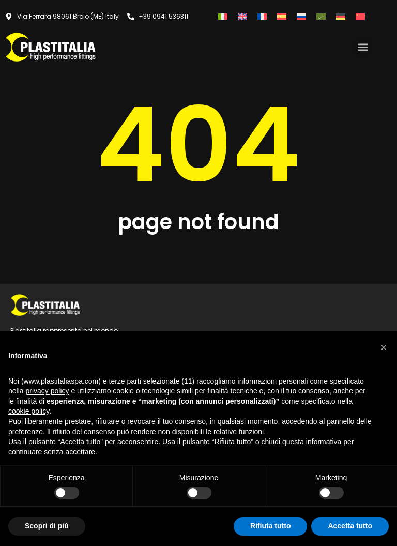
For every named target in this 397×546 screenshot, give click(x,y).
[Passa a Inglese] (242, 16)
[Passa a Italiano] (223, 16)
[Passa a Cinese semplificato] (360, 16)
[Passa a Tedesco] (340, 16)
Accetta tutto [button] (350, 526)
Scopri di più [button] (47, 526)
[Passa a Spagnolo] (282, 16)
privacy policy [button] (47, 391)
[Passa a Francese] (262, 16)
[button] (362, 46)
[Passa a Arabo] (321, 16)
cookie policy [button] (28, 411)
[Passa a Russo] (301, 16)
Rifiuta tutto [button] (270, 526)
